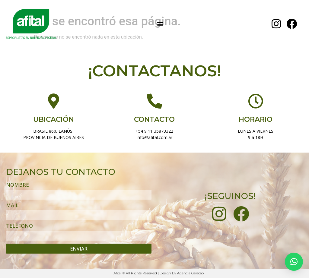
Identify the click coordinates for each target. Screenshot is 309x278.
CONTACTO (154, 119)
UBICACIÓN (53, 119)
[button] (160, 24)
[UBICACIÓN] (53, 101)
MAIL (12, 206)
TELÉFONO (19, 226)
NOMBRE (17, 185)
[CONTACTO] (154, 101)
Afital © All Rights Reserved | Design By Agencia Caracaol (159, 273)
